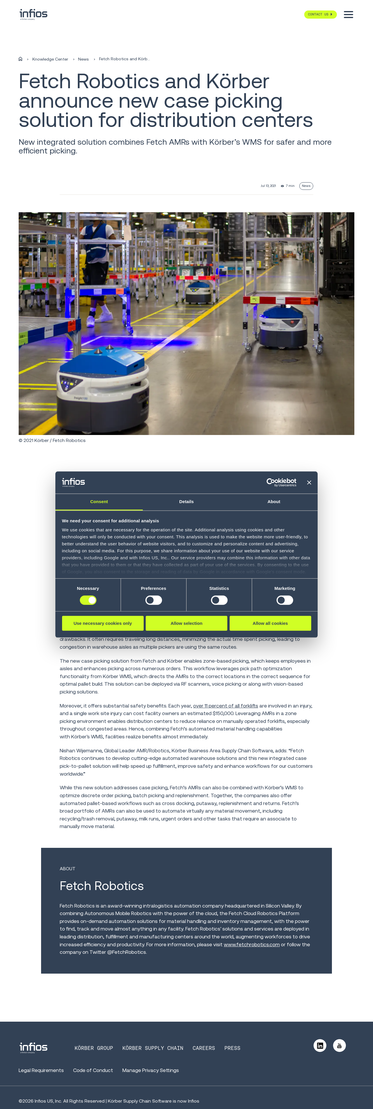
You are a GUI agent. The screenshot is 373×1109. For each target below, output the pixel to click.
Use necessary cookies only (102, 623)
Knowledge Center (50, 59)
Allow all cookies (270, 623)
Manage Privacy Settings (150, 1070)
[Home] (20, 59)
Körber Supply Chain (152, 1048)
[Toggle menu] (348, 14)
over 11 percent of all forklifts (225, 706)
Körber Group (94, 1048)
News (83, 59)
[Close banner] (309, 482)
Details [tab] (186, 501)
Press (232, 1048)
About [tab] (274, 501)
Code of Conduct (93, 1070)
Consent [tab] (99, 501)
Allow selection (186, 623)
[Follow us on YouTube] (339, 1045)
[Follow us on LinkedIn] (320, 1045)
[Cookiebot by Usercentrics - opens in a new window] (270, 482)
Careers (204, 1048)
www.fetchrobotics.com (252, 944)
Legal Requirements (41, 1070)
